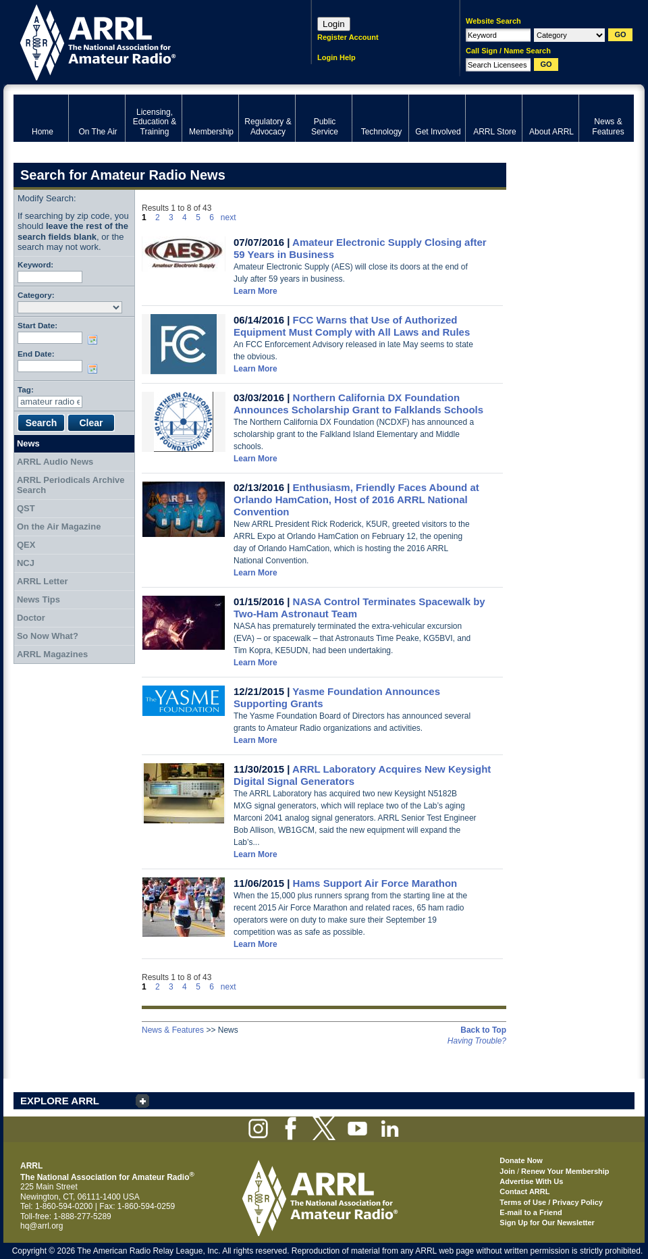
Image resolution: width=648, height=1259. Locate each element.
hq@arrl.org (41, 1226)
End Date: (36, 353)
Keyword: (35, 264)
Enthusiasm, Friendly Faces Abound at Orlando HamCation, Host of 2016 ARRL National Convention (356, 499)
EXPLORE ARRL (59, 1100)
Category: (36, 294)
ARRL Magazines (52, 654)
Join (507, 1171)
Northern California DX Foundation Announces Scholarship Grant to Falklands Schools (358, 403)
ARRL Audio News (55, 462)
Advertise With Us (531, 1181)
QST (26, 508)
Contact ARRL (524, 1191)
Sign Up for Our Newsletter (547, 1222)
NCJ (25, 563)
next (228, 217)
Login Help (336, 57)
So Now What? (47, 636)
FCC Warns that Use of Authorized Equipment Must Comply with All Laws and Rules (352, 326)
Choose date (95, 340)
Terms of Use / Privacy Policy (551, 1202)
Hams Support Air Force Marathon (375, 883)
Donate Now (521, 1160)
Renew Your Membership (565, 1171)
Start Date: (37, 325)
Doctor (31, 618)
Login (334, 24)
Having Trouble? (477, 1041)
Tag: (26, 389)
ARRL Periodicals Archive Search (71, 485)
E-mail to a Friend (531, 1212)
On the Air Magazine (59, 526)
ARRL (145, 40)
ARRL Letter (42, 581)
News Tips (38, 599)
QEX (26, 545)
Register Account (348, 37)
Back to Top (483, 1030)
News (28, 443)
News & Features (173, 1030)
